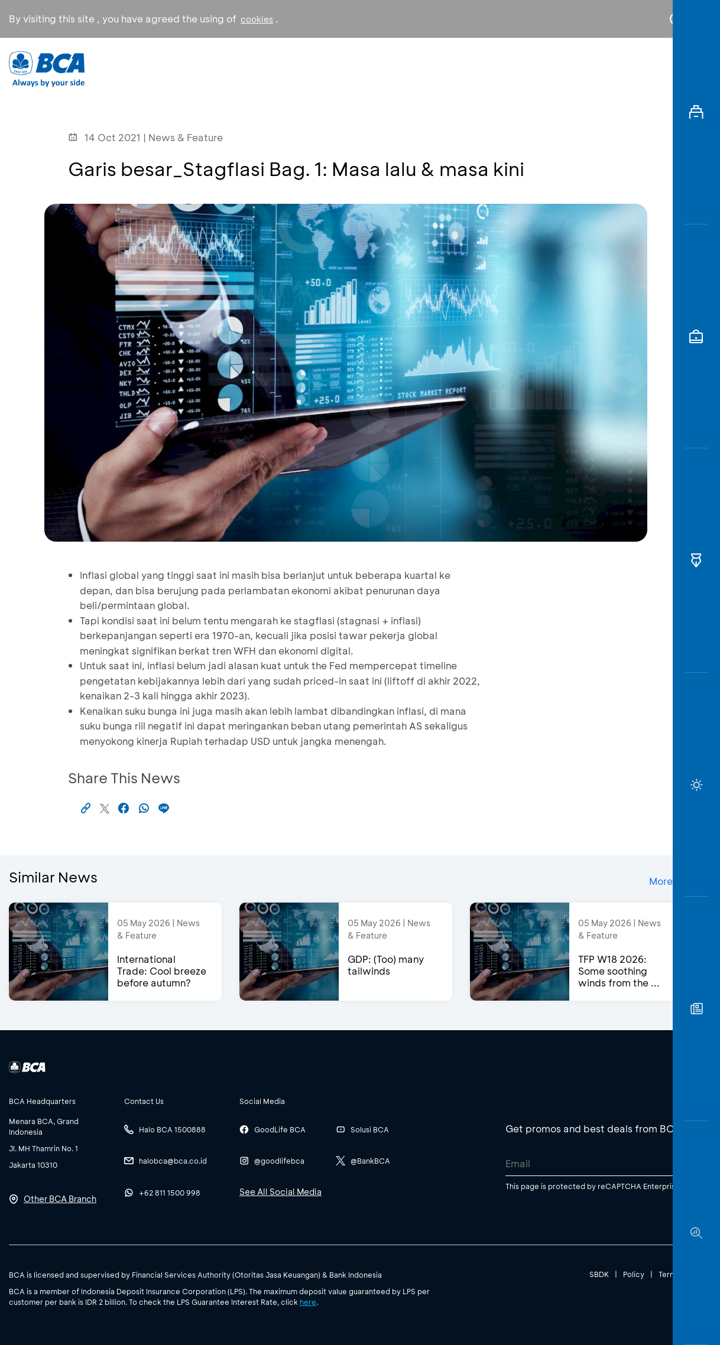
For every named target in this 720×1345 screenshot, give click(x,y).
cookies (257, 19)
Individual (251, 68)
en (672, 69)
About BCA (413, 68)
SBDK (599, 1274)
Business (330, 68)
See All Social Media (280, 1191)
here (308, 1302)
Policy (633, 1274)
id (651, 69)
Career (493, 68)
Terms (669, 1274)
